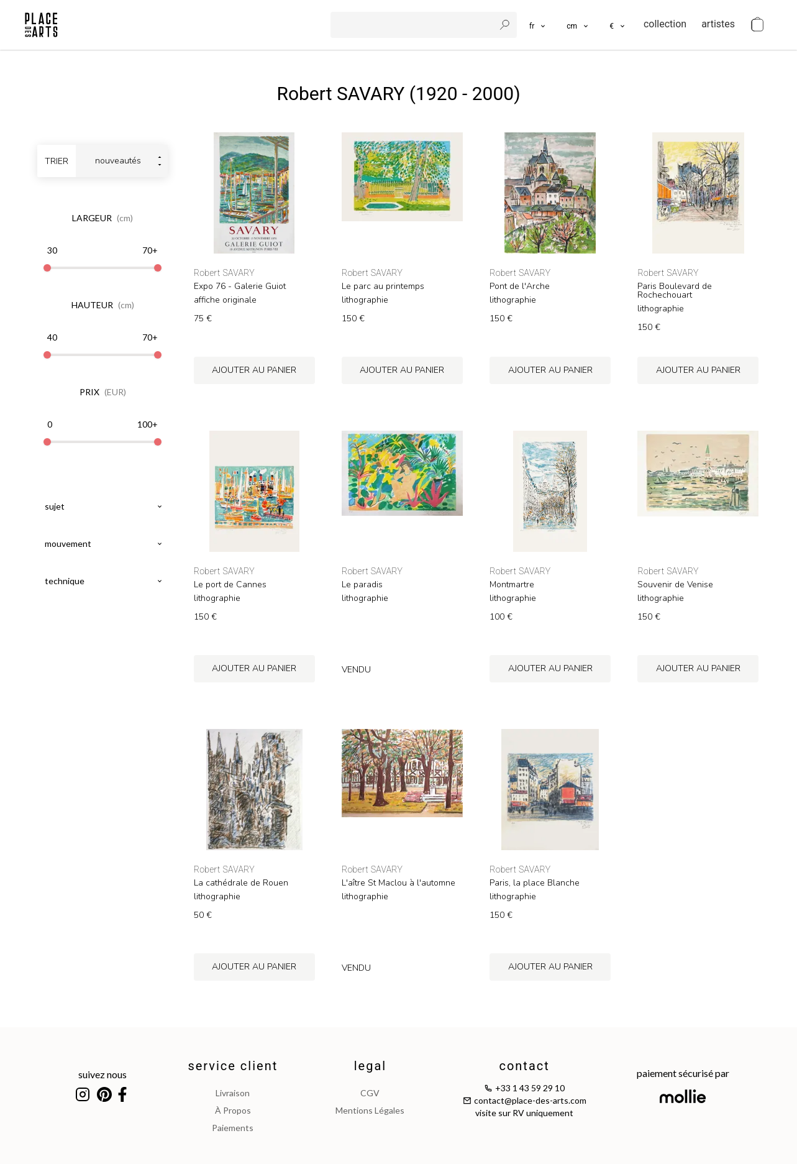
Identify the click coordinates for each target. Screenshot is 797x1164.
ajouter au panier (254, 370)
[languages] (538, 25)
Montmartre (512, 584)
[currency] (617, 25)
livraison (233, 1093)
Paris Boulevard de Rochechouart (674, 291)
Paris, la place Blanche (535, 883)
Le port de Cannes (230, 584)
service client (233, 1065)
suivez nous (102, 1074)
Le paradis (362, 584)
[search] (413, 25)
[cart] (757, 24)
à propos (233, 1110)
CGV (370, 1093)
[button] (578, 25)
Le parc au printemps (383, 286)
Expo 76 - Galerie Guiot (240, 286)
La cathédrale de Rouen (241, 883)
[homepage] (41, 24)
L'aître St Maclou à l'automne (398, 883)
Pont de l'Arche (520, 286)
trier (56, 161)
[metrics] (578, 25)
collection (665, 24)
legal (370, 1065)
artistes (718, 24)
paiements (232, 1127)
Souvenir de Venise (675, 584)
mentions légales (369, 1110)
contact (524, 1065)
